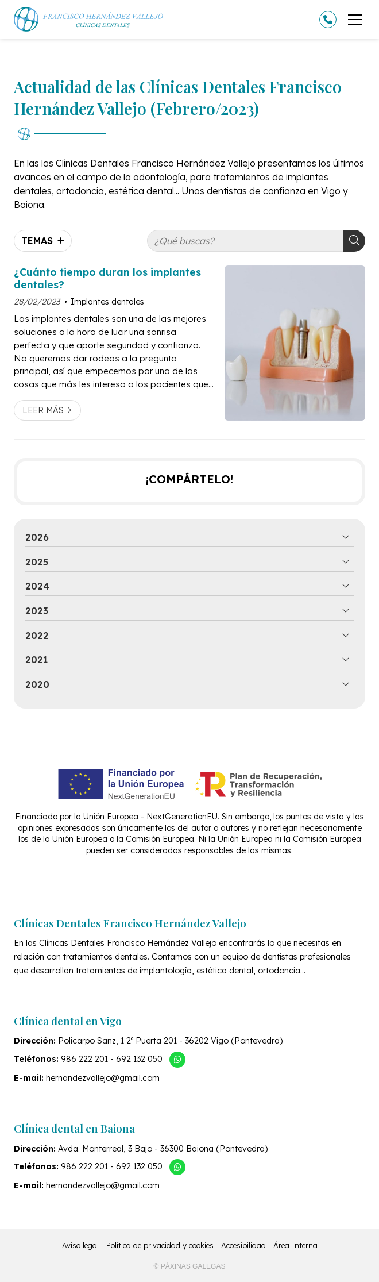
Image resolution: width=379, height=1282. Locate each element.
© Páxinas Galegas (190, 1266)
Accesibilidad (243, 1245)
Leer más (43, 410)
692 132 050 (139, 1059)
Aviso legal (80, 1245)
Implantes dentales (107, 302)
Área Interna (295, 1245)
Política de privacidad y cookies (160, 1245)
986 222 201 (84, 1059)
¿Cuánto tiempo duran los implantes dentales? (107, 278)
